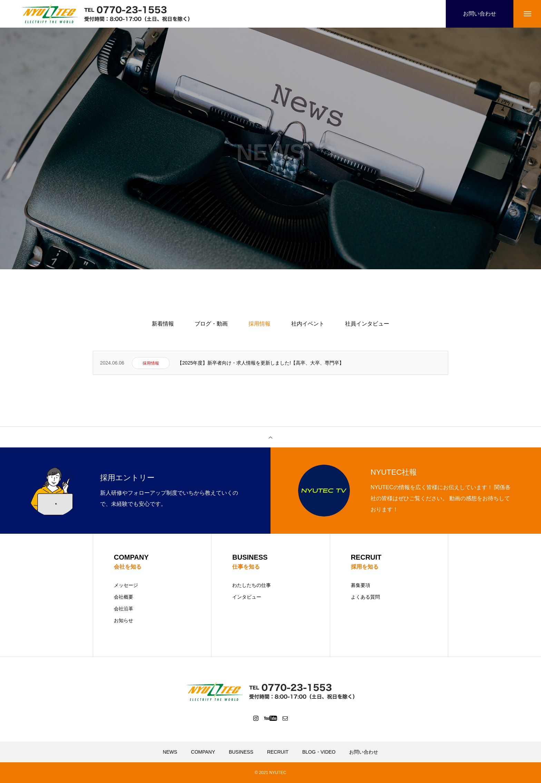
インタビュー (246, 596)
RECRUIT (277, 752)
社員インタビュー (367, 324)
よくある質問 (365, 596)
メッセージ (126, 585)
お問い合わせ (363, 752)
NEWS (170, 752)
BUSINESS (241, 752)
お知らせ (123, 620)
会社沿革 (123, 608)
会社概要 (123, 596)
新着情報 (163, 324)
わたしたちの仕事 (251, 585)
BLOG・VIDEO (318, 752)
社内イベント (307, 324)
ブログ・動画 (211, 324)
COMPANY (203, 752)
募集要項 (360, 585)
